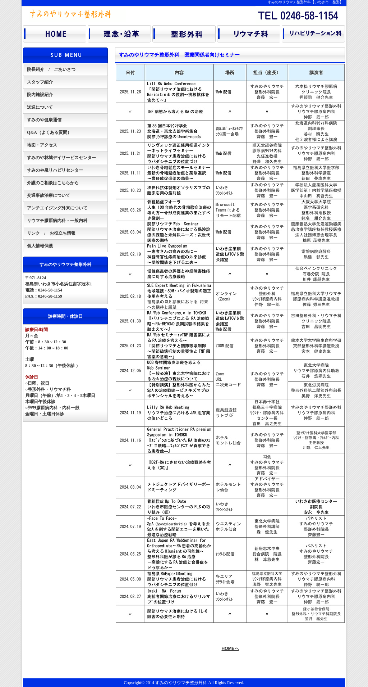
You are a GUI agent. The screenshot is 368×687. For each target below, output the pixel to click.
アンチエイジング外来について (57, 208)
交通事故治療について (48, 195)
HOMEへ (230, 648)
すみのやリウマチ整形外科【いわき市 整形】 (305, 2)
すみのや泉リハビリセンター (55, 170)
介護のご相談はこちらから (53, 182)
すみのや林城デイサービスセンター (61, 157)
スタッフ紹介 (40, 82)
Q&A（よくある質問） (49, 132)
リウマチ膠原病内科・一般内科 (57, 220)
